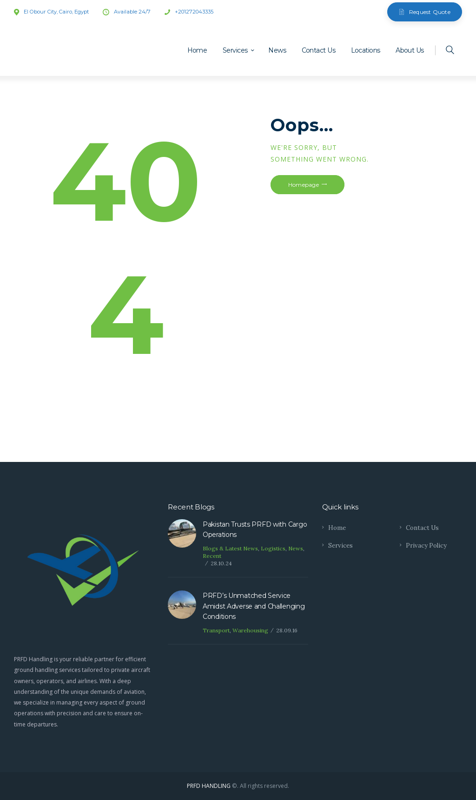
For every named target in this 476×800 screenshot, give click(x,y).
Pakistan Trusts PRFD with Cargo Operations (255, 529)
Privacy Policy (426, 545)
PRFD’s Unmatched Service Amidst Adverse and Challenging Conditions (254, 606)
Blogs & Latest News (230, 548)
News (295, 548)
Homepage (303, 184)
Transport (216, 630)
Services (340, 545)
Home (337, 528)
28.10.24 (221, 563)
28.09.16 (287, 630)
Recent (212, 555)
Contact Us (422, 528)
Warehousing (250, 630)
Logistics (273, 548)
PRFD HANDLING (209, 786)
